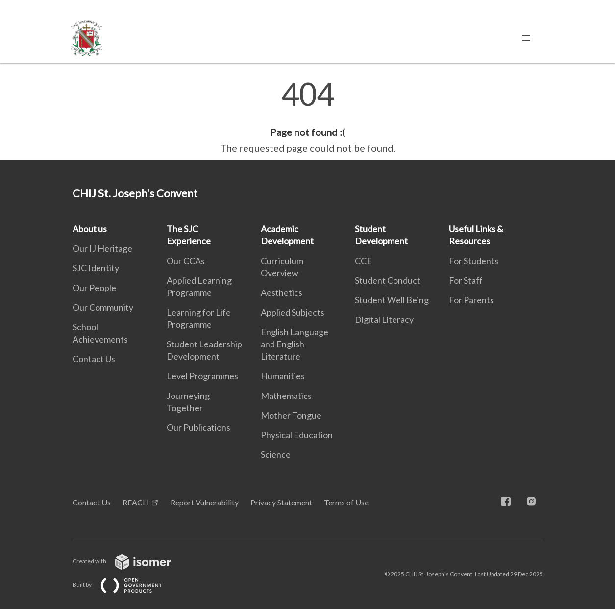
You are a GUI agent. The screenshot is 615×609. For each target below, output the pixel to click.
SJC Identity (96, 268)
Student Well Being (392, 299)
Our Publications (198, 427)
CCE (363, 260)
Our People (94, 287)
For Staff (466, 280)
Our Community (103, 307)
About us (90, 228)
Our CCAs (186, 260)
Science (276, 454)
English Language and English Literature (294, 344)
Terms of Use (346, 502)
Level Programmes (202, 376)
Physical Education (297, 434)
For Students (473, 260)
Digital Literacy (384, 319)
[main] (307, 117)
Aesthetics (281, 292)
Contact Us (94, 358)
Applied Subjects (292, 312)
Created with (130, 561)
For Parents (471, 299)
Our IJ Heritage (102, 248)
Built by (125, 584)
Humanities (283, 376)
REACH (136, 502)
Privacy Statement (281, 502)
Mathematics (286, 395)
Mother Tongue (291, 415)
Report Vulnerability (205, 502)
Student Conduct (387, 280)
